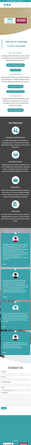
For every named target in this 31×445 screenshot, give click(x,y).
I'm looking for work (15, 65)
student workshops (15, 110)
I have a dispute (15, 70)
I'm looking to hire (15, 86)
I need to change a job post (15, 91)
